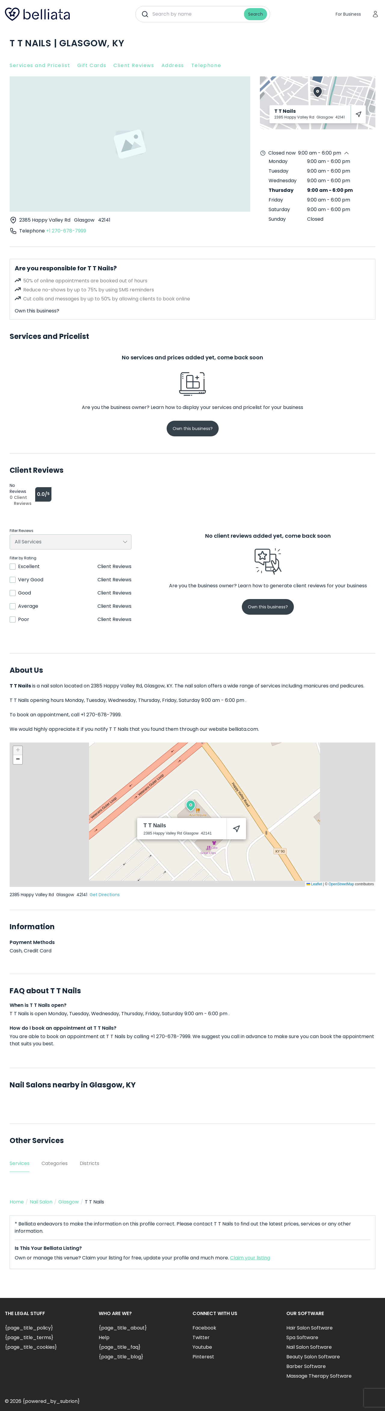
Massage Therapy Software (319, 1376)
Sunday (277, 219)
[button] (190, 805)
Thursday (281, 190)
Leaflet (314, 884)
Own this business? (37, 310)
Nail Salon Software (309, 1347)
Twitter (201, 1337)
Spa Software (302, 1337)
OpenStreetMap (341, 884)
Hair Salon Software (309, 1327)
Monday (278, 161)
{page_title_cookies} (31, 1347)
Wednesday (283, 180)
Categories (55, 1163)
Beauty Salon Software (313, 1356)
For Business (348, 14)
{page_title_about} (123, 1327)
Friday (276, 199)
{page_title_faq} (119, 1347)
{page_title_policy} (29, 1327)
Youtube (202, 1347)
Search (255, 14)
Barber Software (306, 1366)
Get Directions (105, 895)
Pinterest (203, 1356)
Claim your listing (250, 1257)
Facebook (204, 1327)
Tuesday (278, 171)
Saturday (279, 209)
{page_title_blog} (121, 1356)
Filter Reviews (21, 530)
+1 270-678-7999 (66, 230)
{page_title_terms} (29, 1337)
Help (104, 1337)
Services (19, 1163)
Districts (89, 1163)
